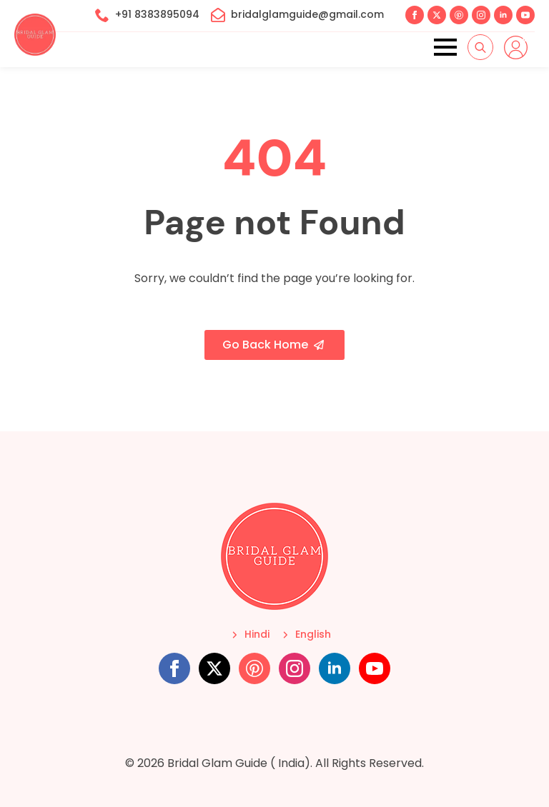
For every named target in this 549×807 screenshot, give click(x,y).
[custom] (459, 15)
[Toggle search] (480, 47)
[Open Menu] (445, 47)
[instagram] (481, 15)
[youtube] (525, 15)
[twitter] (436, 15)
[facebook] (414, 15)
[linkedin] (503, 15)
